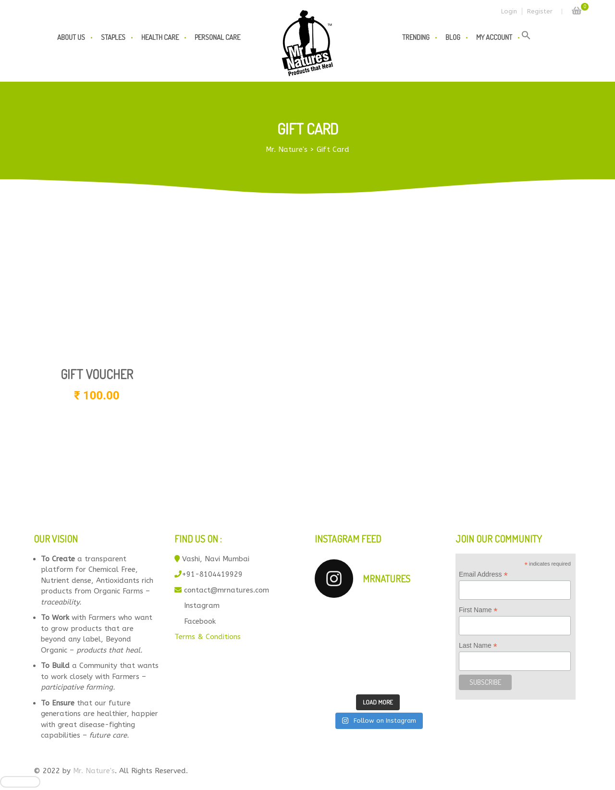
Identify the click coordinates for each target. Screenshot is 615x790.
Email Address (483, 574)
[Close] (20, 782)
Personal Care (217, 37)
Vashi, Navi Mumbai (215, 559)
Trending (416, 37)
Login (509, 11)
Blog (452, 37)
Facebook (200, 621)
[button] (526, 37)
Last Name (478, 645)
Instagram (202, 605)
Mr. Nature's (94, 770)
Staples (113, 37)
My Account (494, 37)
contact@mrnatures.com (226, 590)
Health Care (160, 37)
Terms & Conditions (207, 636)
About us (71, 37)
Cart (576, 8)
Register (540, 11)
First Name (478, 610)
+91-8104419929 (212, 574)
